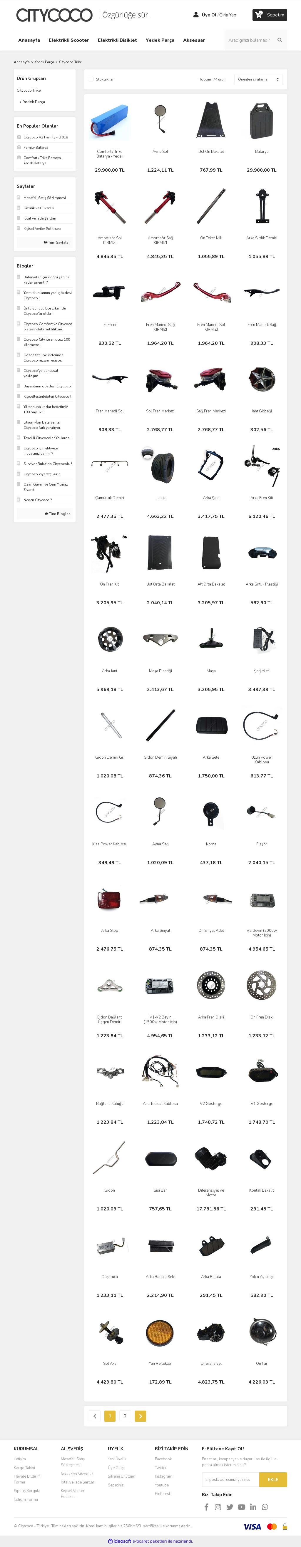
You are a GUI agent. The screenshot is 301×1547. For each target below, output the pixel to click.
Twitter (161, 1468)
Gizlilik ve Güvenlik (77, 1473)
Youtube (162, 1485)
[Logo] (87, 14)
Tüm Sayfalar (57, 242)
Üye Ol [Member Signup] (209, 15)
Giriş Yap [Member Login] (227, 15)
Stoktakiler (104, 79)
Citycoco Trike (70, 62)
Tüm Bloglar (57, 513)
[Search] (256, 40)
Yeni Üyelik (117, 1459)
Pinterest (162, 1493)
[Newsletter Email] (230, 1479)
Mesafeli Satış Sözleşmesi (73, 1462)
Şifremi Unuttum (121, 1476)
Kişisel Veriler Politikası (72, 1493)
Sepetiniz (115, 1485)
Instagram (163, 1476)
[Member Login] (196, 15)
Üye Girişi (116, 1468)
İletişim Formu (26, 1499)
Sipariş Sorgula (27, 1491)
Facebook (163, 1459)
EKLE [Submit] (273, 1480)
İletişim (20, 1459)
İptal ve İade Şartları (78, 1482)
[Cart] (269, 15)
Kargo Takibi (24, 1468)
